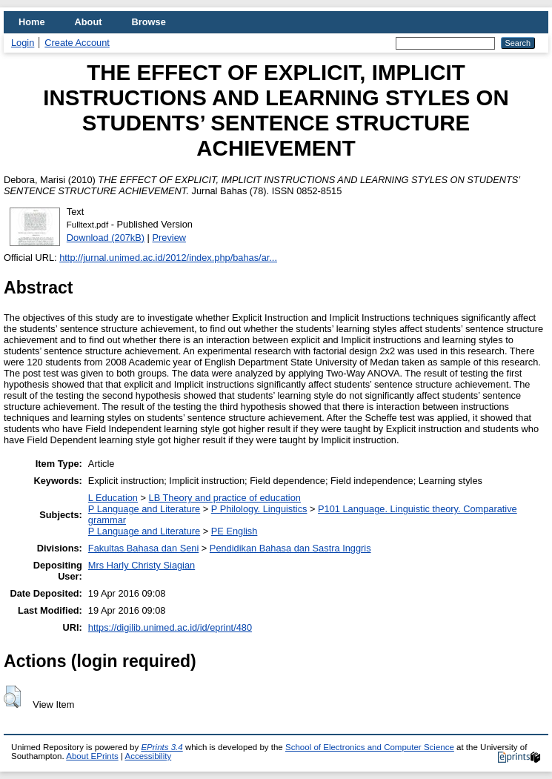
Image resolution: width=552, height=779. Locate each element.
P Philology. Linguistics (259, 508)
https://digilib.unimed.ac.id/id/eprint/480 (170, 627)
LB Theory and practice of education (225, 497)
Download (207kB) (105, 237)
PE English (234, 531)
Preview (170, 237)
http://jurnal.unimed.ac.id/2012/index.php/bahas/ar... (168, 257)
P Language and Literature (144, 508)
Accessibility (147, 756)
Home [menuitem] (32, 21)
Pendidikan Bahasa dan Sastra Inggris (290, 548)
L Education (113, 497)
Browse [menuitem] (149, 21)
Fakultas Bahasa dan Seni (143, 548)
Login (22, 42)
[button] (12, 697)
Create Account (77, 42)
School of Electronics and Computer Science (369, 747)
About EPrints (92, 756)
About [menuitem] (88, 21)
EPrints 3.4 (161, 747)
